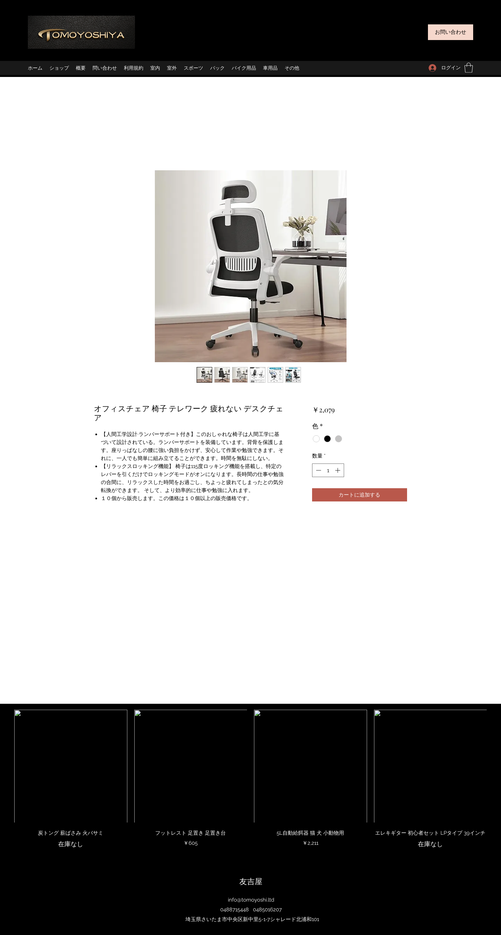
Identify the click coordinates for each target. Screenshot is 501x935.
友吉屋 (250, 881)
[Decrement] (318, 470)
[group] (250, 783)
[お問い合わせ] (450, 32)
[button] (468, 68)
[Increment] (338, 470)
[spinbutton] (328, 470)
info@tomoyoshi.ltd (251, 900)
